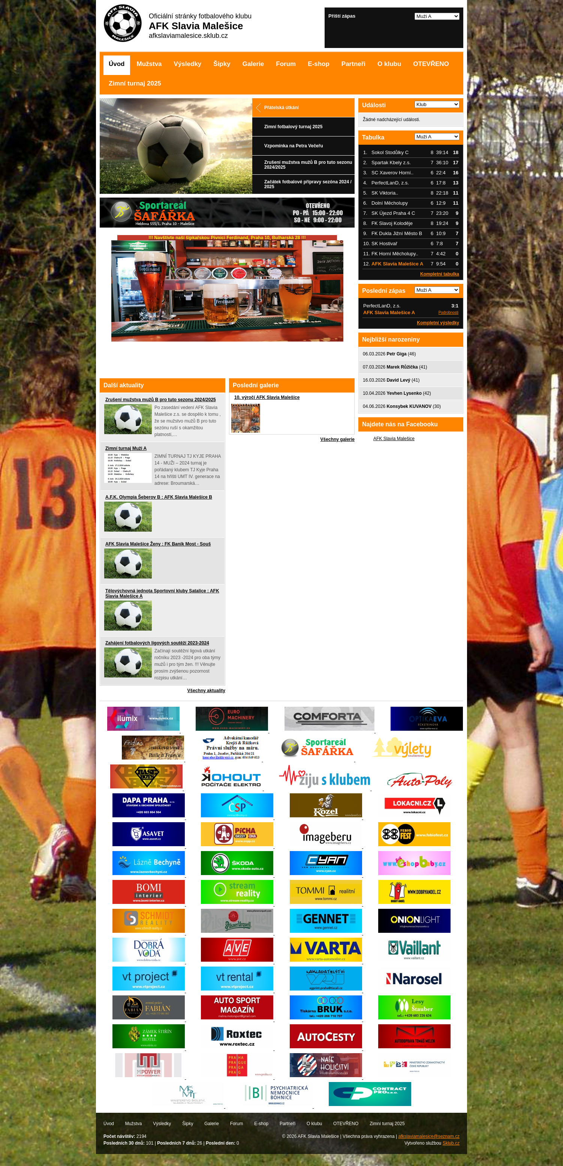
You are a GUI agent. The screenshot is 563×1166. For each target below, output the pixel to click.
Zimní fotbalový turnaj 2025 (293, 126)
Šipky (221, 63)
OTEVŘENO (431, 63)
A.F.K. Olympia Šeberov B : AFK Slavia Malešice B (158, 497)
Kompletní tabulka (439, 274)
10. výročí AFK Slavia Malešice (266, 397)
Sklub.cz (451, 1143)
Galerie (253, 63)
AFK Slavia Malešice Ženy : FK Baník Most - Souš (158, 544)
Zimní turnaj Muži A (126, 448)
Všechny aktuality (206, 690)
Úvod (117, 63)
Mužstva (149, 63)
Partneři (353, 63)
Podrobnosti (448, 312)
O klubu (389, 63)
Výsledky (188, 63)
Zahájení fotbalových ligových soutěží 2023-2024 (157, 643)
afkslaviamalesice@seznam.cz (429, 1136)
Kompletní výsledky (438, 322)
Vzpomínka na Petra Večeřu (293, 145)
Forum (286, 63)
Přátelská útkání (281, 107)
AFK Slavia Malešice (394, 438)
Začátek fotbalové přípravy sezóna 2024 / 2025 (308, 184)
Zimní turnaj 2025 (135, 83)
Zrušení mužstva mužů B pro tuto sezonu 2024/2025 (308, 165)
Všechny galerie (337, 439)
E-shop (318, 63)
